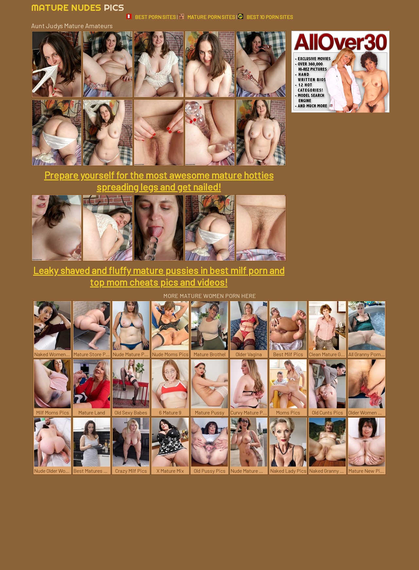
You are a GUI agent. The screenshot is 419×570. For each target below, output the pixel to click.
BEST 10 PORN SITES (265, 17)
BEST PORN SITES (151, 17)
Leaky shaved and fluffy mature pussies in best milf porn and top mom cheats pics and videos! (158, 276)
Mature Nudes (77, 7)
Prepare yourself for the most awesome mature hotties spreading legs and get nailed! (159, 181)
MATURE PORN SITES (207, 17)
